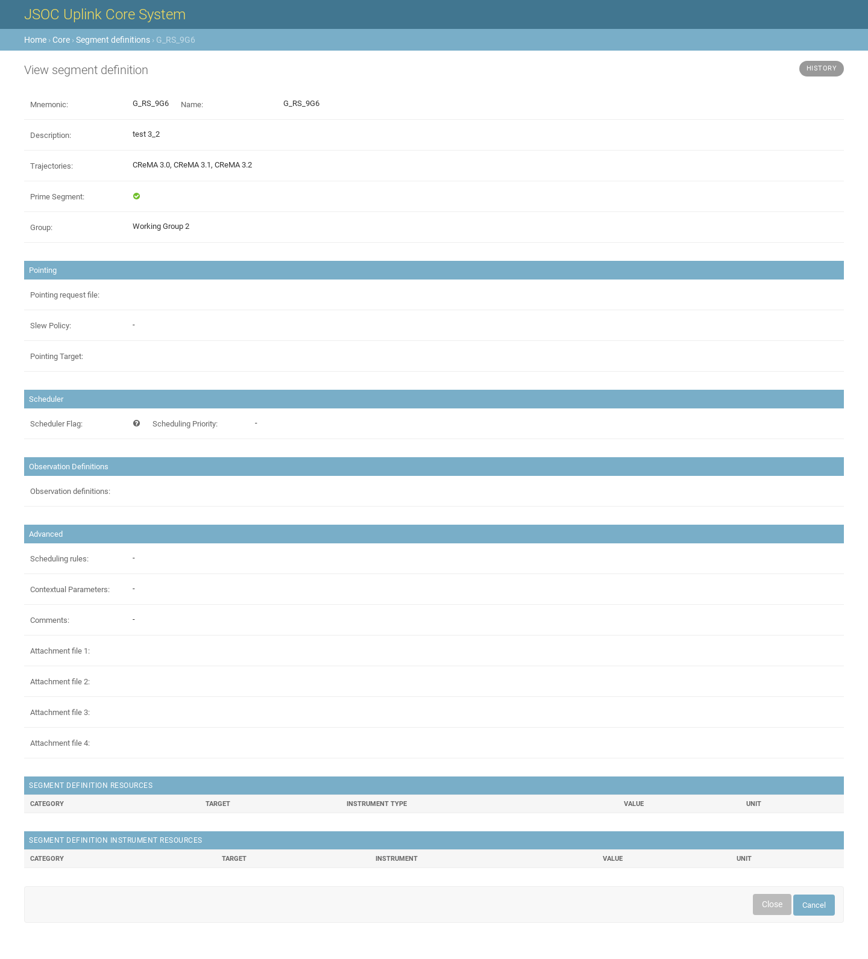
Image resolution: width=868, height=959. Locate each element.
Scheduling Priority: (185, 423)
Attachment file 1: (60, 650)
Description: (50, 135)
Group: (41, 227)
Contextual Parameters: (70, 589)
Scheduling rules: (59, 558)
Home (35, 40)
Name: (192, 104)
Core (61, 40)
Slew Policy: (50, 325)
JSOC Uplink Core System (105, 14)
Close (772, 904)
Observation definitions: (70, 491)
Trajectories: (51, 165)
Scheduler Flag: (56, 423)
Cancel (814, 905)
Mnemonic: (49, 104)
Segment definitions (113, 40)
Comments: (49, 620)
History (822, 68)
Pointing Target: (56, 356)
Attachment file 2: (60, 681)
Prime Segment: (57, 196)
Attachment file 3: (60, 712)
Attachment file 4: (60, 743)
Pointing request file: (64, 294)
